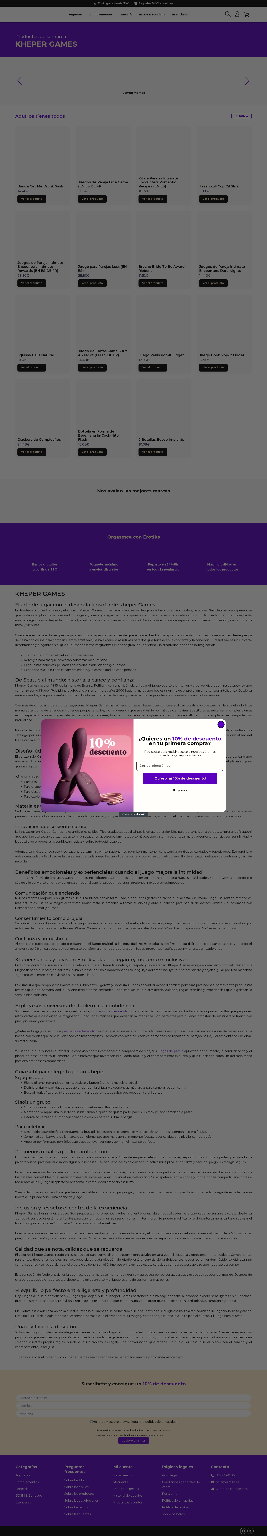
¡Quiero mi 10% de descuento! (180, 778)
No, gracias (180, 790)
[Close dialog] (221, 724)
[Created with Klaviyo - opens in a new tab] (133, 814)
